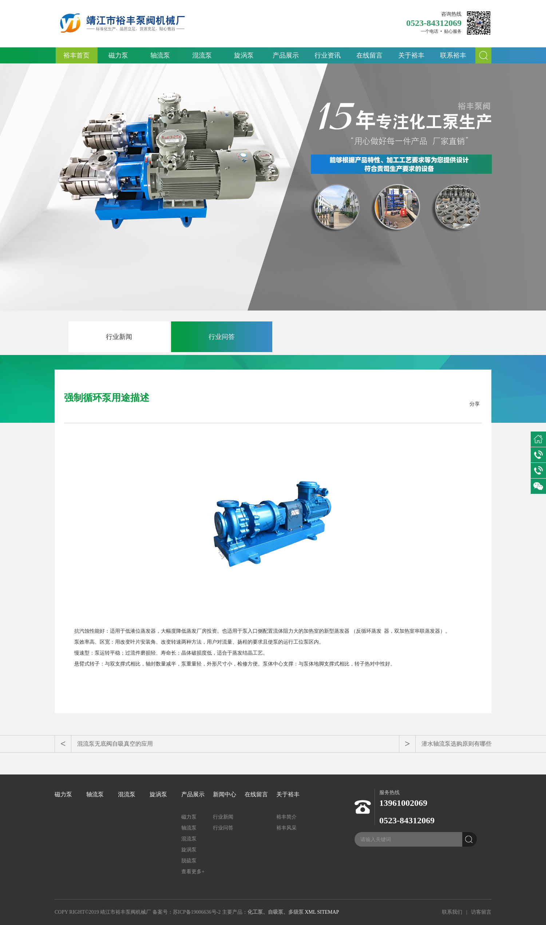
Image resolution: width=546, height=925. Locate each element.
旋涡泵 (244, 55)
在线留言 (369, 55)
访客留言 (481, 912)
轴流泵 (160, 55)
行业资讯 (327, 55)
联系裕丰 (453, 55)
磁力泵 (118, 55)
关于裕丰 (411, 55)
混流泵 (202, 55)
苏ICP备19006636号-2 (197, 912)
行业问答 (222, 336)
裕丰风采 (286, 828)
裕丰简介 (286, 817)
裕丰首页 (76, 55)
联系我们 (452, 912)
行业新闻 (119, 336)
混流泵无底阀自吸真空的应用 (115, 744)
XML (310, 912)
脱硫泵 (189, 860)
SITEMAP (328, 912)
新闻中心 (224, 794)
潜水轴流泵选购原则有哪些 (456, 744)
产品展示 (286, 55)
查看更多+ (193, 871)
